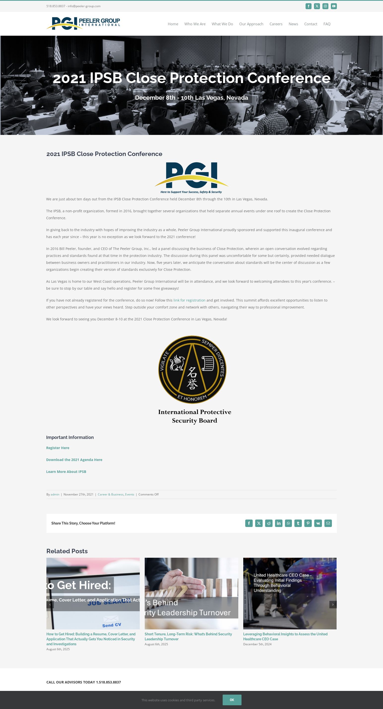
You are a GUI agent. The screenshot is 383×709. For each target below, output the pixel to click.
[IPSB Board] (191, 334)
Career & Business (111, 494)
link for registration (189, 300)
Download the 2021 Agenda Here (74, 459)
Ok (232, 700)
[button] (50, 604)
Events (129, 494)
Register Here (57, 447)
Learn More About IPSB (66, 471)
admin (55, 494)
